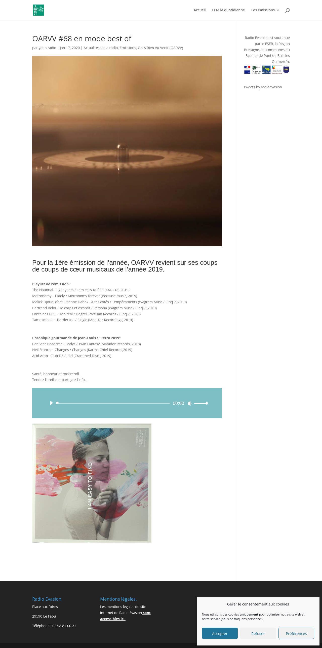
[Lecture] (51, 403)
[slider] (114, 403)
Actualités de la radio (101, 47)
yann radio (47, 47)
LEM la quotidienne (228, 10)
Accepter (219, 633)
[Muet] (189, 403)
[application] (127, 403)
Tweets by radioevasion (263, 87)
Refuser (258, 633)
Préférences (296, 633)
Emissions (128, 47)
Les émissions (263, 10)
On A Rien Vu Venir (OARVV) (160, 47)
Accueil (200, 10)
